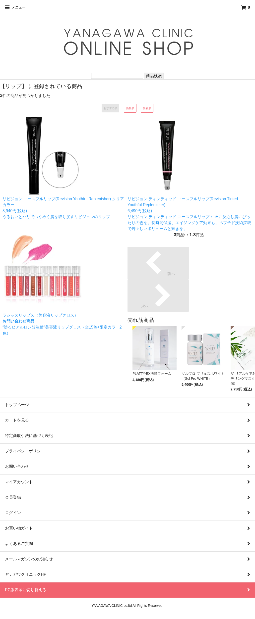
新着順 (147, 108)
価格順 (130, 108)
